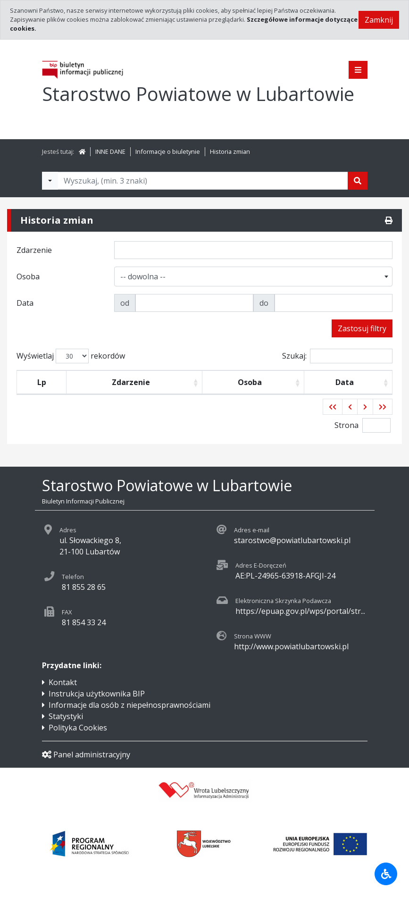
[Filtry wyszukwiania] (50, 181)
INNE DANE (110, 151)
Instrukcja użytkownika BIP (97, 693)
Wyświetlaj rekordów (71, 356)
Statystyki (66, 716)
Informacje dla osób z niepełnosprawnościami (129, 705)
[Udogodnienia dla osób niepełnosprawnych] (386, 874)
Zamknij (379, 20)
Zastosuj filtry (362, 328)
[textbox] (145, 276)
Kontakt (63, 682)
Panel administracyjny (86, 754)
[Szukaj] (357, 181)
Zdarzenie (131, 382)
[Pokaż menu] (358, 70)
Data (344, 382)
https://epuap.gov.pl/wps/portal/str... (300, 611)
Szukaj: (337, 356)
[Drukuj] (388, 220)
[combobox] (253, 276)
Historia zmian (230, 151)
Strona (346, 425)
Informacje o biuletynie (167, 151)
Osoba (250, 382)
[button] (332, 407)
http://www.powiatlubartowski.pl (291, 646)
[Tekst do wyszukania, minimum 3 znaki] (203, 181)
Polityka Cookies (78, 727)
